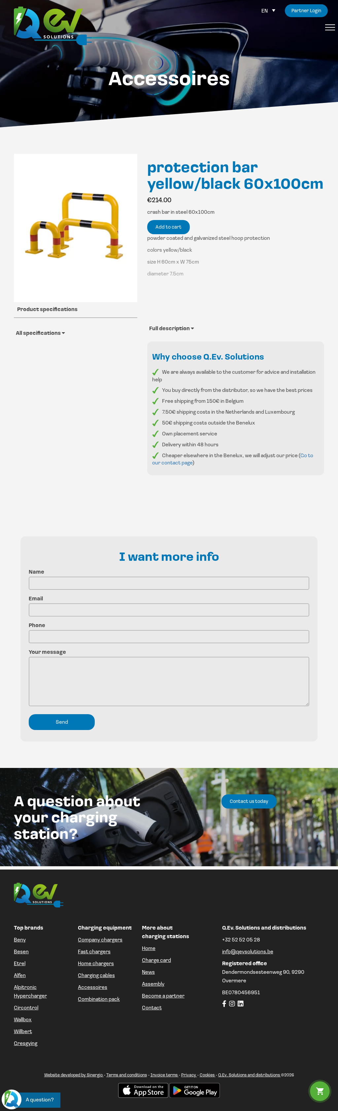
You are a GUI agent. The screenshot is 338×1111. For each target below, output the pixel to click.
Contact (152, 1008)
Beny (20, 940)
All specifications (40, 333)
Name (169, 578)
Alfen (20, 975)
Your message (169, 679)
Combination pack (99, 999)
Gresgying (25, 1043)
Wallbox (23, 1020)
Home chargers (96, 964)
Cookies (208, 1075)
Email (169, 604)
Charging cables (96, 975)
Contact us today (249, 801)
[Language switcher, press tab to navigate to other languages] (268, 11)
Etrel (19, 964)
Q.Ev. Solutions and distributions (249, 1075)
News (148, 972)
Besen (21, 952)
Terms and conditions (126, 1075)
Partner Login (305, 11)
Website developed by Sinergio (74, 1075)
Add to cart (168, 227)
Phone (169, 631)
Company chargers (100, 940)
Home (148, 948)
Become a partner (163, 996)
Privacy (189, 1075)
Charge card (156, 960)
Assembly (153, 984)
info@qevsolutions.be (247, 952)
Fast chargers (94, 952)
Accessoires (92, 987)
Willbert (23, 1031)
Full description (171, 329)
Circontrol (26, 1008)
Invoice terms (165, 1075)
